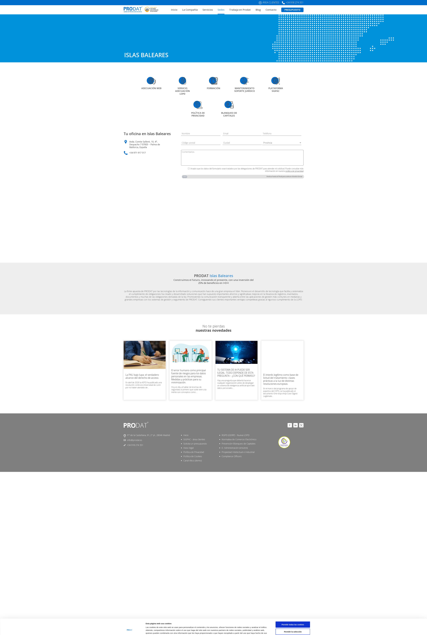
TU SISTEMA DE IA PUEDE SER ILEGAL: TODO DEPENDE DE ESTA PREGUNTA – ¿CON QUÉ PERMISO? (236, 372)
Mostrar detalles (244, 630)
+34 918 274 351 (294, 2)
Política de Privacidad (193, 452)
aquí (180, 622)
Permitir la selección (293, 618)
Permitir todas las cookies (293, 611)
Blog (258, 9)
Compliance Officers (232, 456)
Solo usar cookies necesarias (292, 625)
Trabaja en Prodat (240, 9)
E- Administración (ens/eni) (235, 447)
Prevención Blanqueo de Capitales (238, 443)
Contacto (271, 9)
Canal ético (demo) (192, 460)
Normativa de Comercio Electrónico (239, 439)
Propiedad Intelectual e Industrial (238, 452)
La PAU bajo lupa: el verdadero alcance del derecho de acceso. (142, 376)
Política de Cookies (192, 456)
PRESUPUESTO (292, 9)
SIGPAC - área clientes (194, 439)
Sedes (221, 9)
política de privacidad (294, 171)
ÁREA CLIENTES (271, 2)
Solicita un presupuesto (195, 443)
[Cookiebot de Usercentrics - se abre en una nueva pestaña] (129, 630)
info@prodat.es (134, 440)
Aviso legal (188, 447)
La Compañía (190, 9)
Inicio (174, 9)
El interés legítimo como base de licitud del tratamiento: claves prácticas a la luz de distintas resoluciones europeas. (280, 379)
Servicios (208, 9)
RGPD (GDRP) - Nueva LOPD (235, 435)
